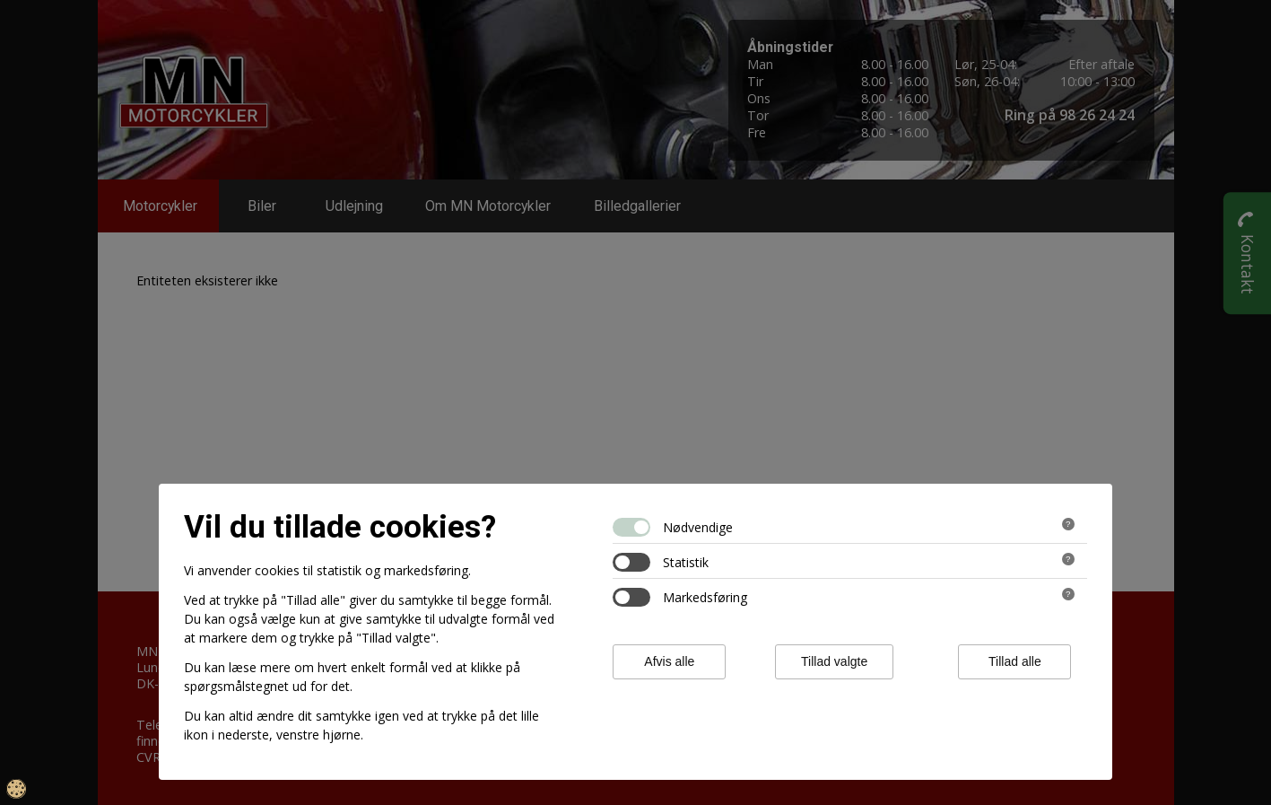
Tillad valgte (834, 661)
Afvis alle (669, 661)
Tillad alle (1014, 661)
